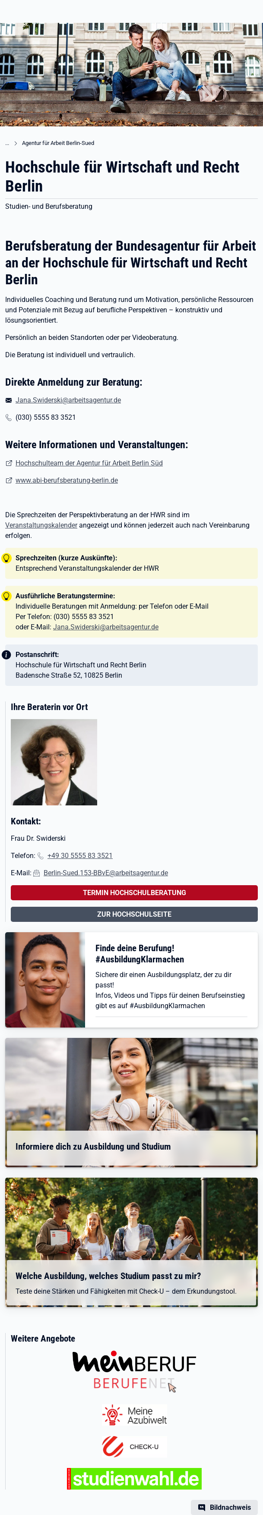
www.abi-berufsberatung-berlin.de (67, 480)
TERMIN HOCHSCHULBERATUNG (134, 893)
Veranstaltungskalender (41, 525)
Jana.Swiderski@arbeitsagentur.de (68, 400)
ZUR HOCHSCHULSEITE (134, 914)
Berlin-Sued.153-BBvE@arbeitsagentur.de (106, 873)
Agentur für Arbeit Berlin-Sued (58, 143)
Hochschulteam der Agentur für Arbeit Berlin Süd (89, 463)
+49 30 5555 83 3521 (80, 856)
